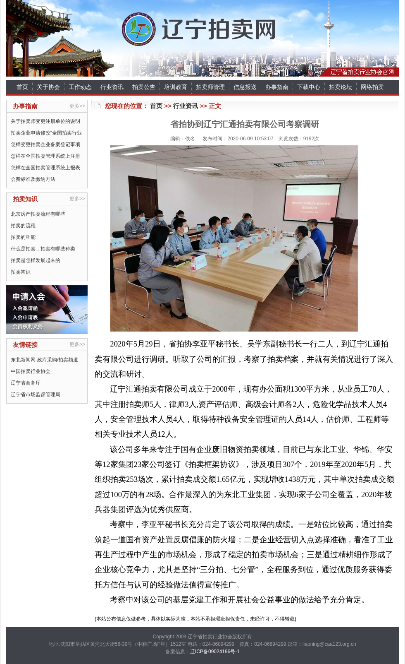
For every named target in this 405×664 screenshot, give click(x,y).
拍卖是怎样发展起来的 (35, 260)
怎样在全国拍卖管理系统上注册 (45, 156)
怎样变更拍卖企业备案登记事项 (45, 144)
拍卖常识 (21, 272)
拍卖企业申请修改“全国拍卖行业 (46, 133)
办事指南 (276, 87)
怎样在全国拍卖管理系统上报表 (45, 168)
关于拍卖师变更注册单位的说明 (45, 121)
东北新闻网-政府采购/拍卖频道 (44, 360)
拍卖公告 (143, 87)
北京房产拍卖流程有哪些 (38, 214)
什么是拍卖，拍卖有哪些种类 (43, 249)
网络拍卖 (372, 87)
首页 (22, 87)
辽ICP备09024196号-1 (215, 651)
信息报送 (245, 87)
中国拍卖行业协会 (30, 371)
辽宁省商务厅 (25, 383)
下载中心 (308, 87)
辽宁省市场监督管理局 (35, 394)
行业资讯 (112, 87)
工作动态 (80, 87)
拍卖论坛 (340, 87)
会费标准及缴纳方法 (33, 179)
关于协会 (48, 87)
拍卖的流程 (23, 226)
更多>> (77, 106)
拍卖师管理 (210, 87)
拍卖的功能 (23, 237)
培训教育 (175, 87)
